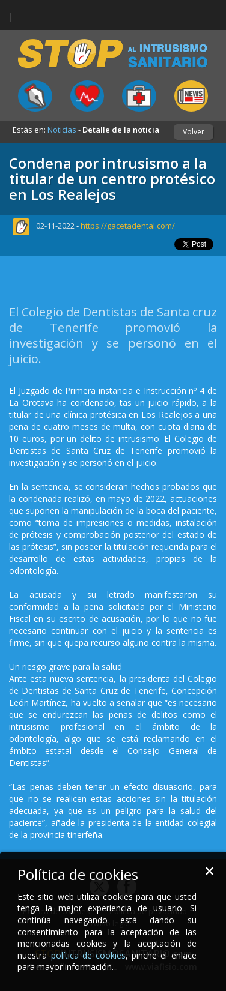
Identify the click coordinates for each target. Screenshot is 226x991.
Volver (193, 132)
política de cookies (88, 955)
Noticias (61, 129)
